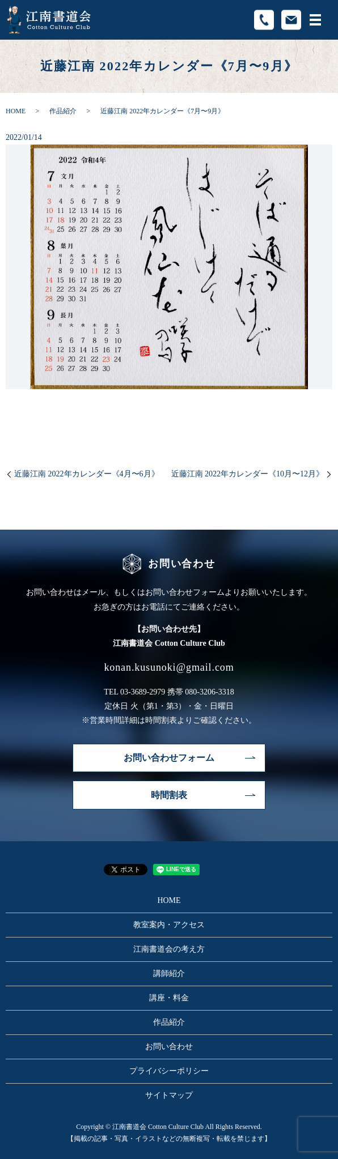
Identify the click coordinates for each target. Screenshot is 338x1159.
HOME (16, 111)
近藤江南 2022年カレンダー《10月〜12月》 (247, 474)
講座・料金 (169, 998)
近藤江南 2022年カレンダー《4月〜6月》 (86, 474)
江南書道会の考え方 (169, 949)
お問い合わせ (169, 1046)
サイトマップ (169, 1095)
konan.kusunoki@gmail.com (169, 667)
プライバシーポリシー (169, 1071)
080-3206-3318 (209, 692)
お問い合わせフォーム (169, 757)
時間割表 (169, 795)
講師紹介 (169, 973)
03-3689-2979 (142, 692)
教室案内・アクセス (169, 925)
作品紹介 (63, 111)
